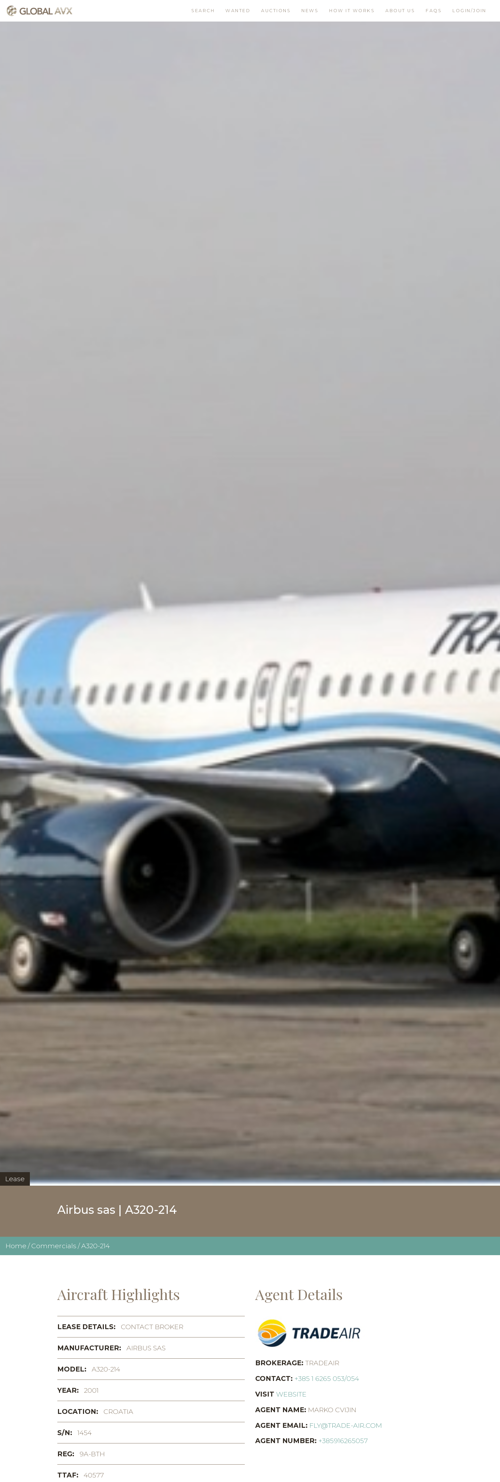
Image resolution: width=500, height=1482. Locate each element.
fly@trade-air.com (345, 1425)
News (309, 10)
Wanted (237, 10)
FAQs (434, 10)
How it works (352, 10)
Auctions (276, 10)
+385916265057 (343, 1440)
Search (203, 10)
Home (16, 1246)
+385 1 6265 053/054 (326, 1378)
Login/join (469, 10)
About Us (400, 10)
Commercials (53, 1246)
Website (291, 1394)
